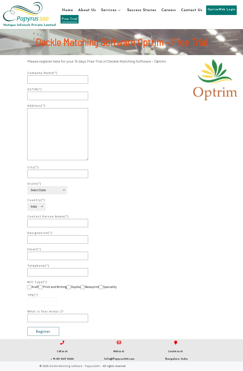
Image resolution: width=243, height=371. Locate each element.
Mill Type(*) (37, 282)
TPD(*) (42, 299)
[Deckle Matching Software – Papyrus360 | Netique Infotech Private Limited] (26, 11)
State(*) (47, 188)
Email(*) (57, 253)
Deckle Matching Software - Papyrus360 (75, 366)
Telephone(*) (57, 270)
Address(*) (57, 132)
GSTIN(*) (57, 93)
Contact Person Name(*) (57, 220)
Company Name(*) (57, 77)
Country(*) (36, 204)
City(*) (57, 171)
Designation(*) (57, 237)
